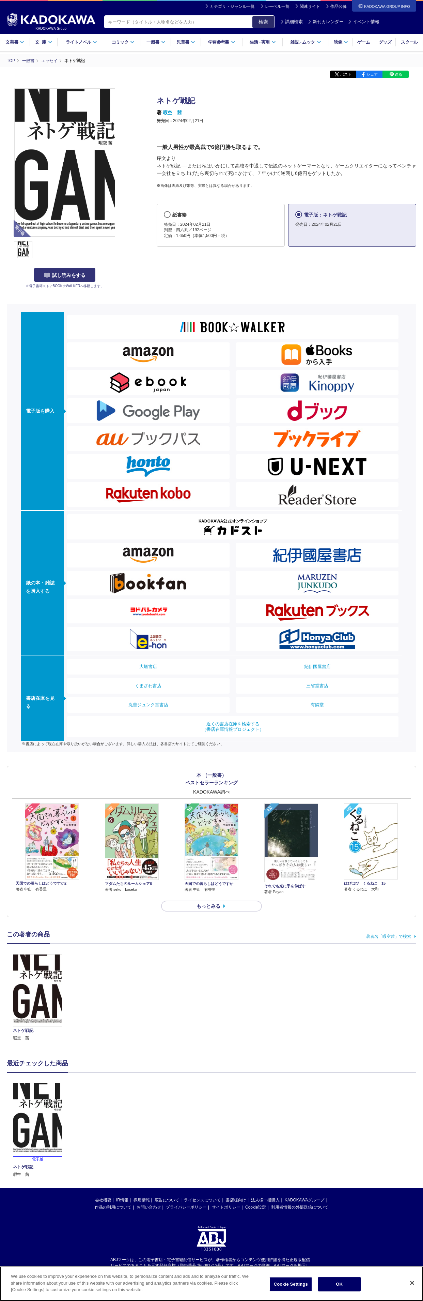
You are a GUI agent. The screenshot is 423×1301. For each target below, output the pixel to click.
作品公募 (338, 6)
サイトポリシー (226, 1207)
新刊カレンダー (326, 21)
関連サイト (310, 6)
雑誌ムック (306, 42)
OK (339, 1284)
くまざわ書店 (148, 685)
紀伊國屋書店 (317, 666)
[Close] (412, 1282)
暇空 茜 (172, 112)
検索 (263, 22)
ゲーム (363, 42)
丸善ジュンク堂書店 (148, 704)
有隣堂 (317, 704)
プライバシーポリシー (186, 1207)
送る (398, 74)
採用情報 (142, 1200)
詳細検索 (291, 21)
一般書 (155, 42)
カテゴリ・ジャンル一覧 (232, 6)
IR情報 (122, 1200)
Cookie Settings (291, 1284)
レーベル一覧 (277, 6)
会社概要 (103, 1200)
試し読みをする (64, 275)
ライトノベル (81, 42)
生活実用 (263, 42)
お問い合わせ (149, 1207)
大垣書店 (148, 666)
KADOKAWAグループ (304, 1200)
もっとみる (208, 906)
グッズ (385, 42)
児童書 (185, 42)
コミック (123, 42)
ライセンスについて (202, 1200)
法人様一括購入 (265, 1200)
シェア (372, 74)
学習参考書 (221, 42)
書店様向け (236, 1200)
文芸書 (14, 42)
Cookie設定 (255, 1207)
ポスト (345, 74)
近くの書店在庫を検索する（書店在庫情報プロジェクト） (233, 726)
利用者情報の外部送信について (299, 1207)
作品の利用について (113, 1207)
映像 (341, 42)
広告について (167, 1200)
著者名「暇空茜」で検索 (388, 936)
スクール (409, 42)
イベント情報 (363, 21)
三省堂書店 (317, 685)
